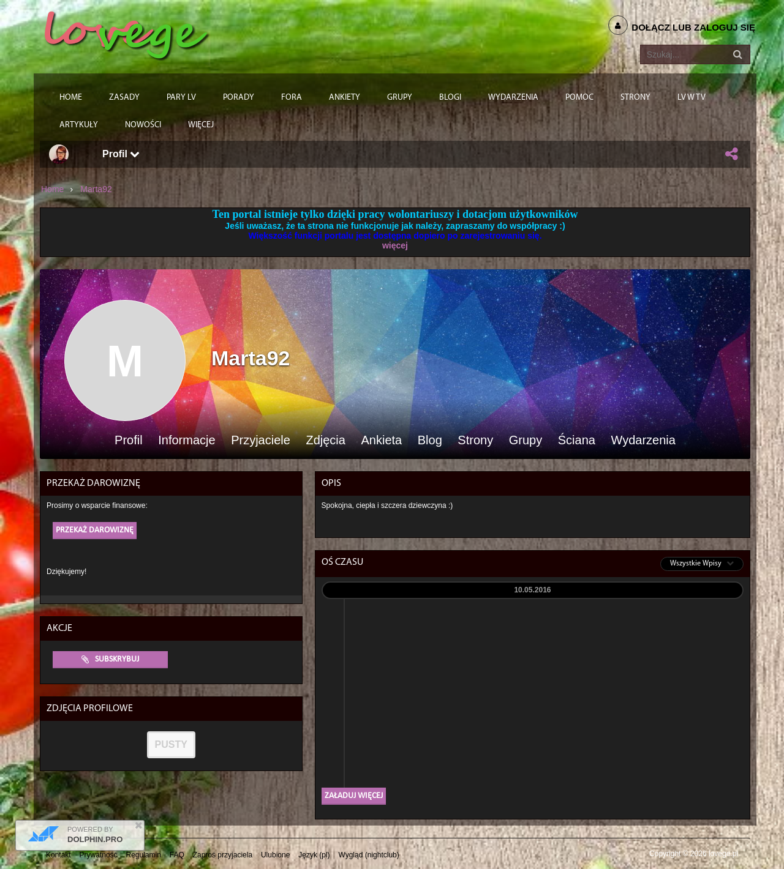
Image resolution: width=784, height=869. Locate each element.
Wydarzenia (643, 440)
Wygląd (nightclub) (368, 855)
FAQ (177, 855)
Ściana (576, 440)
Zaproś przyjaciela (222, 855)
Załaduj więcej (354, 795)
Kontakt (58, 855)
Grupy (525, 440)
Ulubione (275, 855)
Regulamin (143, 855)
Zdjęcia (325, 440)
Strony (475, 440)
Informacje (186, 440)
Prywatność (99, 855)
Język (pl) (314, 855)
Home (52, 189)
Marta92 (95, 189)
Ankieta (381, 440)
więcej (395, 245)
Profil (121, 154)
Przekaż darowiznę (95, 530)
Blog (430, 440)
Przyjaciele (260, 440)
